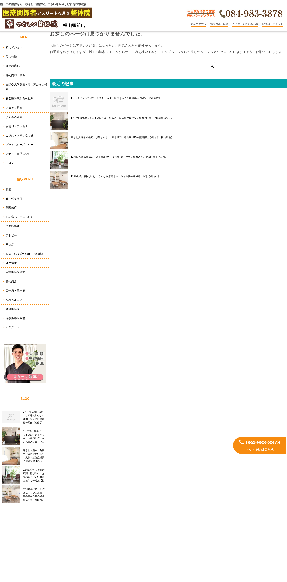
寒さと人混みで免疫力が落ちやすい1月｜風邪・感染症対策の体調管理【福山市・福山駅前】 (122, 137)
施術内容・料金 (219, 24)
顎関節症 (11, 207)
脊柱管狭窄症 (14, 198)
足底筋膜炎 (13, 226)
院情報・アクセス (272, 24)
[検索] (168, 66)
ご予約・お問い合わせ (245, 24)
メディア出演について (19, 153)
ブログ (10, 162)
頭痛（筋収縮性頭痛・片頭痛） (25, 253)
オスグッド (13, 327)
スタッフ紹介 (14, 107)
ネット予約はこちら (259, 449)
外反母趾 (11, 262)
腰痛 (8, 189)
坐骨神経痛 (13, 309)
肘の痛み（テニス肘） (19, 216)
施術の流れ (13, 65)
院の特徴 (11, 56)
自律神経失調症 (15, 272)
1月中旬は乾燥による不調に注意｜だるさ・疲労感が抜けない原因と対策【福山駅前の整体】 (122, 117)
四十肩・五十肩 (15, 290)
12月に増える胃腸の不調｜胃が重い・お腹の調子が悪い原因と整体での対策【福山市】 (119, 156)
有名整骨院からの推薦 (19, 98)
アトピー (11, 235)
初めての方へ (198, 24)
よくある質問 (14, 117)
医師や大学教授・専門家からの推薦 (26, 87)
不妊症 (10, 244)
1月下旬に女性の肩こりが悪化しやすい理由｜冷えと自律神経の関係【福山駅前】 (116, 98)
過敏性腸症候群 (15, 318)
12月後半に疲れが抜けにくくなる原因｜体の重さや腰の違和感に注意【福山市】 (115, 176)
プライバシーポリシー (19, 144)
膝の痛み (11, 281)
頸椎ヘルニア (14, 299)
